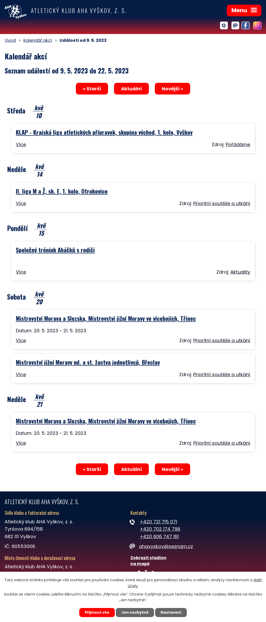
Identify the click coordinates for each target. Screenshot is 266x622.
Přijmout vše (97, 612)
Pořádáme (238, 144)
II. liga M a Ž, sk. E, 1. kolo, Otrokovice (62, 191)
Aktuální (131, 88)
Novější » (172, 88)
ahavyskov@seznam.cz (161, 546)
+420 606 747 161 (159, 536)
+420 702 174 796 (160, 529)
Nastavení (171, 612)
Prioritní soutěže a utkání (221, 203)
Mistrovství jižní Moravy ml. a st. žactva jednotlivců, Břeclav (88, 362)
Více (21, 144)
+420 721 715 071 (158, 521)
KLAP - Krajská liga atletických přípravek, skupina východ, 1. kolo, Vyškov (104, 132)
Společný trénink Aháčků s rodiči (55, 249)
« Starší (92, 88)
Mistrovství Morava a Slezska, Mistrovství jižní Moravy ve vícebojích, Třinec (106, 318)
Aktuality (240, 272)
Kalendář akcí (37, 40)
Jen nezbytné (135, 612)
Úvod (10, 40)
